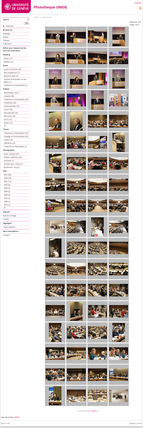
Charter (6, 219)
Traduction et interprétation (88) (16, 99)
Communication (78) (12, 106)
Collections (7, 44)
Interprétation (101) (11, 93)
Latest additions (9, 227)
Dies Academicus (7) (12, 73)
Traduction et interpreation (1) (15, 147)
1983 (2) (7, 188)
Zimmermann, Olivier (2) (13, 164)
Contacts (6, 235)
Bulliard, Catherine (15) (13, 157)
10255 (16, 417)
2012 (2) (7, 198)
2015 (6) (7, 185)
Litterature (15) (9, 143)
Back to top (5, 423)
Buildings (6, 34)
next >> (95, 411)
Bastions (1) (8, 62)
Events (5, 37)
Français (138, 3)
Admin (139, 423)
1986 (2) (7, 195)
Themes (6, 40)
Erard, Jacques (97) (11, 154)
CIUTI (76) (8, 120)
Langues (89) (9, 96)
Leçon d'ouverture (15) (12, 69)
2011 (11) (7, 181)
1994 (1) (7, 202)
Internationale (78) (11, 113)
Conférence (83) (10, 103)
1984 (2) (7, 192)
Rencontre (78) (9, 116)
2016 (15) (7, 178)
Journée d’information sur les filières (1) (15, 80)
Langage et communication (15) (16, 136)
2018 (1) (7, 205)
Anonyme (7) (9, 161)
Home (36, 17)
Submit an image (9, 216)
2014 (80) (7, 175)
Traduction (8, 26)
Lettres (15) (8, 140)
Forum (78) (8, 110)
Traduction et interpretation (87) (16, 133)
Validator (132, 423)
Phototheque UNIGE (50, 7)
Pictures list (47, 17)
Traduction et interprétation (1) (15, 85)
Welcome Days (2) (11, 76)
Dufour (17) (8, 59)
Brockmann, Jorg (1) (12, 167)
